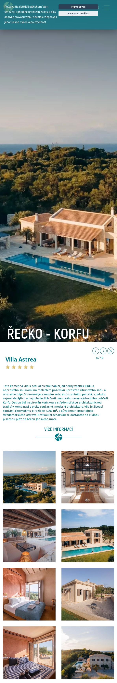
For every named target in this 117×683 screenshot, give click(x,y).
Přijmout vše (78, 6)
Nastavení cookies (78, 13)
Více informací (58, 429)
